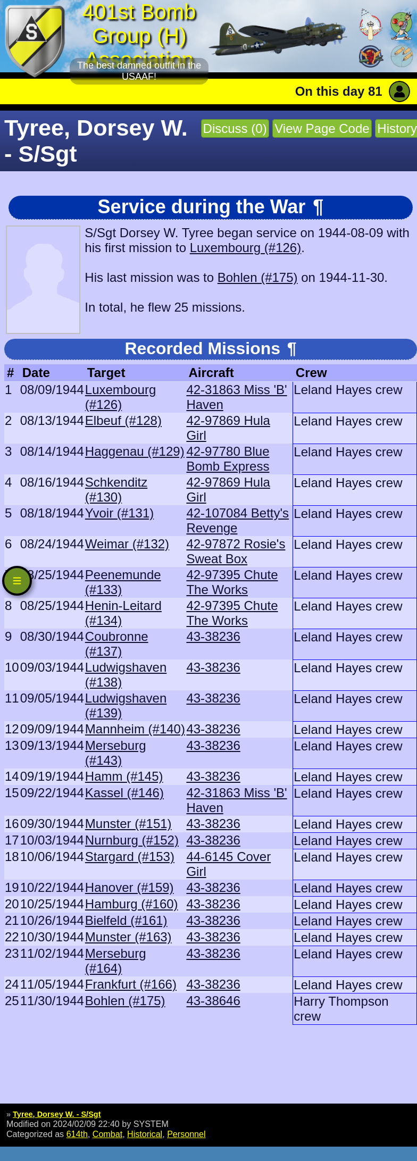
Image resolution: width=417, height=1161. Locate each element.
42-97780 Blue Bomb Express (227, 458)
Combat (107, 1134)
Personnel (186, 1134)
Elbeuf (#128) (123, 420)
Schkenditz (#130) (116, 489)
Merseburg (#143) (115, 752)
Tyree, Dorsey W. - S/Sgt (57, 1114)
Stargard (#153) (129, 856)
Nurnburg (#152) (132, 840)
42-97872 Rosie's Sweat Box (235, 551)
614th (77, 1134)
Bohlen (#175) (258, 277)
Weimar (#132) (127, 544)
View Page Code (321, 128)
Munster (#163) (128, 937)
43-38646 (213, 1000)
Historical (144, 1134)
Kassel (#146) (124, 793)
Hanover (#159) (129, 887)
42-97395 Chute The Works (232, 582)
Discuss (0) (235, 128)
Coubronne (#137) (116, 643)
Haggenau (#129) (135, 451)
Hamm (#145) (124, 776)
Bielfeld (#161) (126, 920)
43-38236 (213, 636)
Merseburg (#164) (115, 960)
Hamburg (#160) (131, 904)
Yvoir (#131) (119, 513)
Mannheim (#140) (135, 729)
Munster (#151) (128, 823)
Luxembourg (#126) (245, 247)
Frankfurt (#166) (131, 984)
